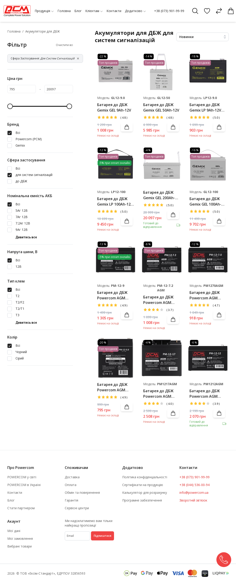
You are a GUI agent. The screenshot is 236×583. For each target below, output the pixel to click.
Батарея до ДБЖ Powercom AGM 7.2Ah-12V (158, 300)
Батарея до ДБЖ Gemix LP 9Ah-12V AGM (205, 107)
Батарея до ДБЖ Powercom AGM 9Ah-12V (112, 295)
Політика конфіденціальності (144, 477)
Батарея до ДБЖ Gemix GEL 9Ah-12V (114, 107)
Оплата (70, 485)
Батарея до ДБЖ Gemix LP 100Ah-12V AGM (115, 201)
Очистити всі (64, 45)
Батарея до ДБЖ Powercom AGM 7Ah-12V (204, 295)
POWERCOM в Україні (24, 485)
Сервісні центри (77, 508)
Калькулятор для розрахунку (144, 492)
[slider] (10, 106)
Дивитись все (26, 237)
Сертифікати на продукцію (142, 485)
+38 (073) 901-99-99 (169, 11)
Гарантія (71, 500)
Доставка (72, 477)
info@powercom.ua (193, 492)
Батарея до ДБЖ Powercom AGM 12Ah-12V (204, 393)
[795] (21, 89)
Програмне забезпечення (142, 500)
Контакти (14, 492)
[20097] (58, 89)
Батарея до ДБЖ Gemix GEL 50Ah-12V (161, 107)
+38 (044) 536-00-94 (194, 485)
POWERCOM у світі (21, 477)
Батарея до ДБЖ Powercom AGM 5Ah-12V (112, 387)
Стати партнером (21, 508)
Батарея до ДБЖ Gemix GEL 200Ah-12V (159, 195)
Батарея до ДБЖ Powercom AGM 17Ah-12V (158, 393)
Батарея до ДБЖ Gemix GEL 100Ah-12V (205, 201)
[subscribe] (77, 535)
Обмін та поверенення (82, 492)
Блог (11, 500)
